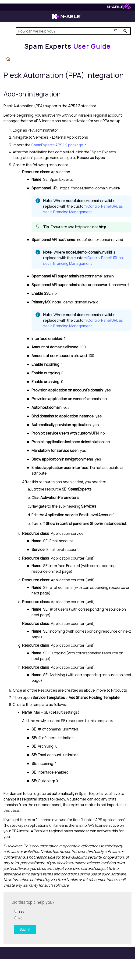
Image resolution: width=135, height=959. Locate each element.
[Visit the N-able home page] (66, 18)
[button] (115, 31)
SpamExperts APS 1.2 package (57, 145)
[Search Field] (73, 31)
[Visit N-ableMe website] (119, 8)
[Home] (67, 46)
